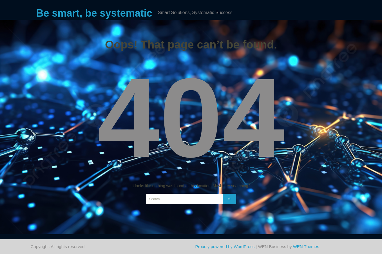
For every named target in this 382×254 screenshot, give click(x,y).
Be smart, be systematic (94, 13)
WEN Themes (306, 246)
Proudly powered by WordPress (225, 246)
